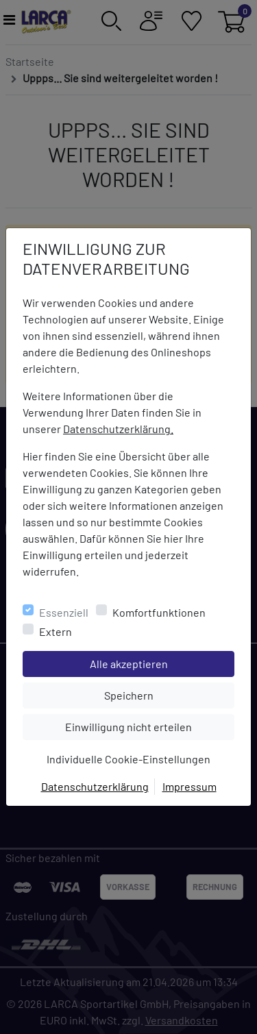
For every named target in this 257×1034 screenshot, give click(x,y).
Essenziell (63, 612)
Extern (55, 631)
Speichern (169, 694)
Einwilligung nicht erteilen (149, 725)
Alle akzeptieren (162, 662)
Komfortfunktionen (159, 612)
